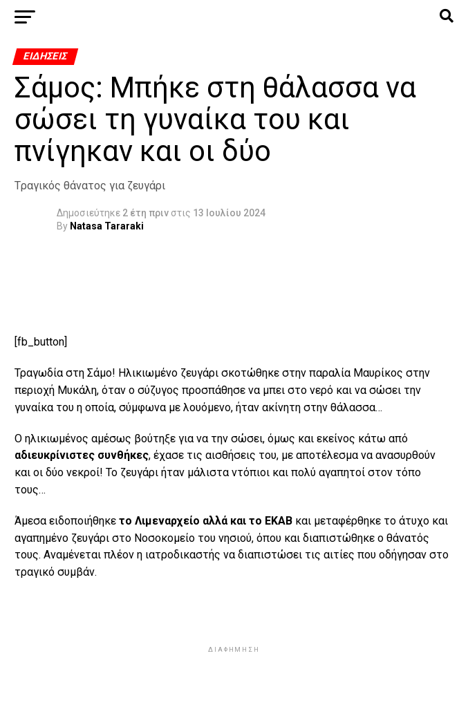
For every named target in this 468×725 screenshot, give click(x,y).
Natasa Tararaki (107, 226)
